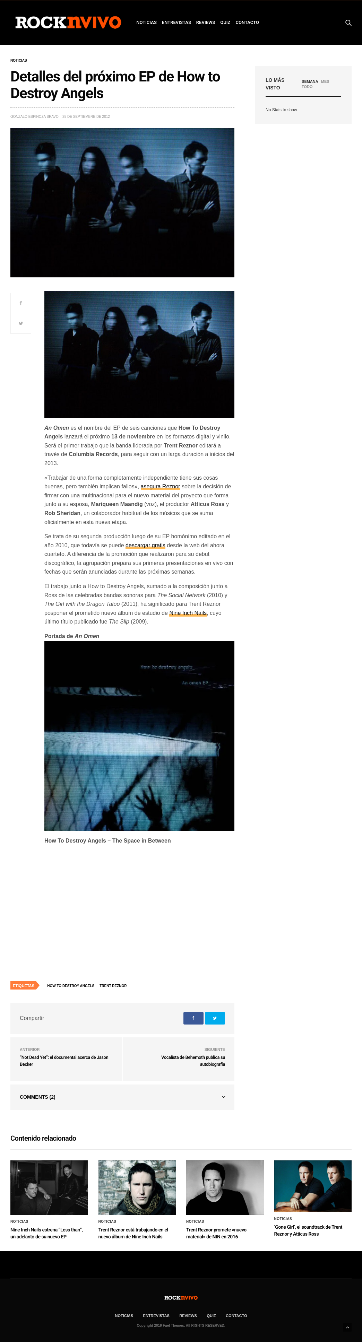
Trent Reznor (113, 986)
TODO (307, 87)
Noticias (18, 60)
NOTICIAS (146, 22)
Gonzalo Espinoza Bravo (34, 117)
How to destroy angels (70, 986)
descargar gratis (145, 545)
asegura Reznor (160, 486)
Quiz (225, 22)
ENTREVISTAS (176, 22)
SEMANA (310, 81)
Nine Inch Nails (188, 613)
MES (325, 81)
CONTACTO (247, 22)
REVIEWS (205, 22)
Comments (37, 1097)
